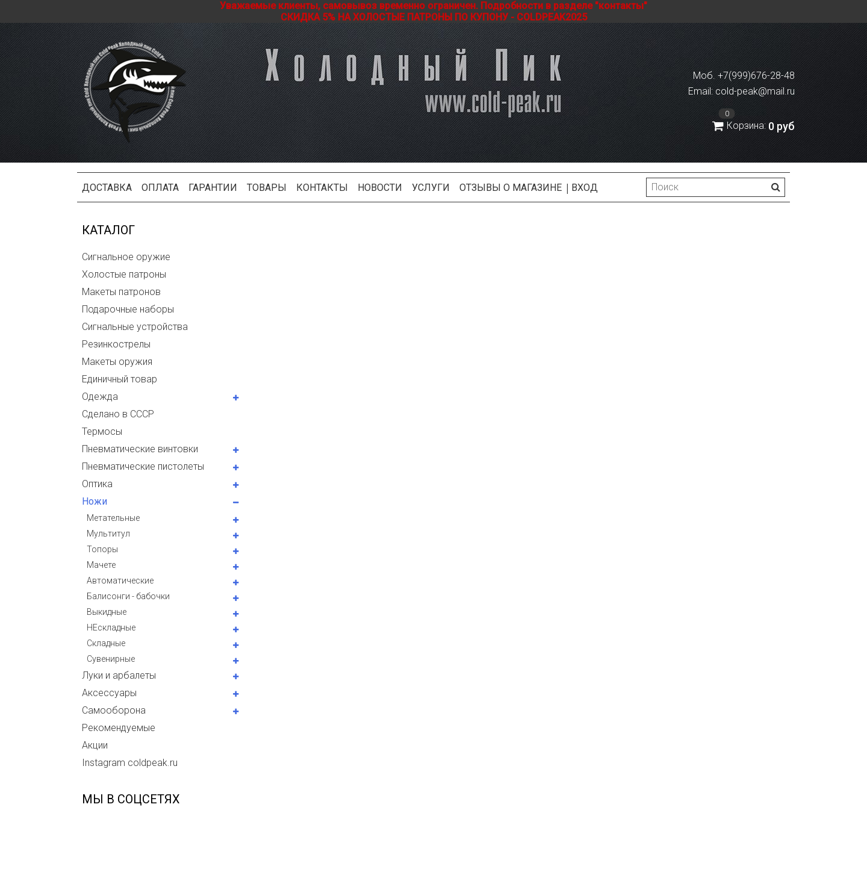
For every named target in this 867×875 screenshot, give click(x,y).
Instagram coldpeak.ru (130, 762)
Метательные (113, 518)
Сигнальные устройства (135, 326)
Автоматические (120, 580)
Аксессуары (109, 693)
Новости (380, 187)
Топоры (102, 549)
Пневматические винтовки (140, 449)
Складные (106, 643)
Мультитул (108, 533)
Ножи (94, 501)
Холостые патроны (124, 274)
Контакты (322, 187)
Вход (584, 187)
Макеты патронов (121, 291)
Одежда (100, 396)
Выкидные (106, 612)
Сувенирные (111, 659)
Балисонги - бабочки (128, 596)
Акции (95, 745)
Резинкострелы (116, 344)
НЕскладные (111, 627)
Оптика (97, 484)
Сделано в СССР (118, 414)
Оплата (160, 187)
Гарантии (212, 187)
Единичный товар (119, 379)
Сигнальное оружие (126, 257)
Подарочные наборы (128, 309)
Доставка (107, 187)
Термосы (102, 431)
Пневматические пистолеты (143, 466)
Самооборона (114, 710)
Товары (267, 187)
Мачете (101, 565)
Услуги (431, 187)
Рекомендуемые (118, 727)
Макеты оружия (117, 361)
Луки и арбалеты (119, 675)
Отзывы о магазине (510, 187)
